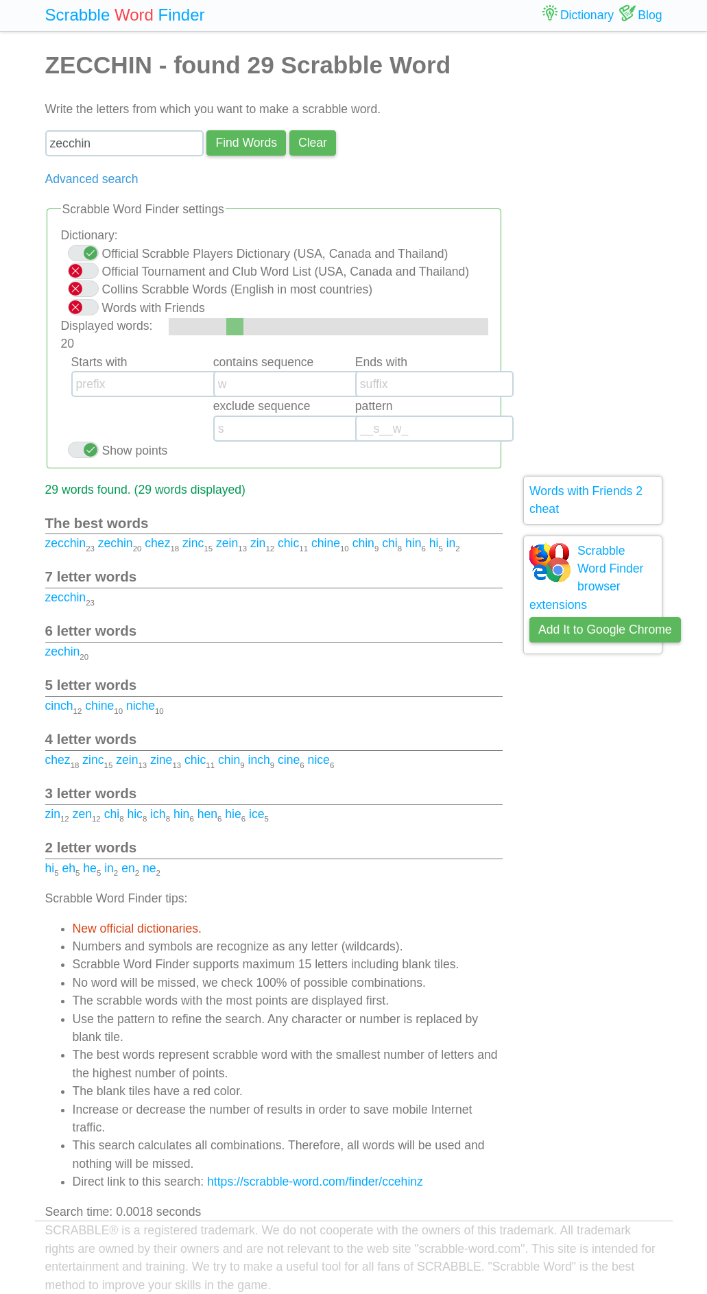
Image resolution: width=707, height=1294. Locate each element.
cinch (59, 705)
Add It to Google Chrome (605, 629)
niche (140, 705)
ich (158, 814)
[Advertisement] (593, 253)
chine (325, 543)
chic (288, 543)
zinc (193, 543)
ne (149, 868)
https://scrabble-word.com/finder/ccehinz (315, 1181)
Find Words (246, 142)
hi (434, 543)
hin (413, 543)
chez (157, 543)
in (451, 543)
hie (233, 814)
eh (68, 868)
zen (82, 814)
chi (390, 543)
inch (259, 760)
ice (257, 814)
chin (363, 543)
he (90, 868)
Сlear (312, 142)
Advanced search (92, 179)
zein (227, 543)
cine (289, 760)
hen (207, 814)
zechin (115, 543)
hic (135, 814)
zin (258, 543)
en (128, 868)
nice (319, 760)
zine (161, 760)
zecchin (65, 543)
